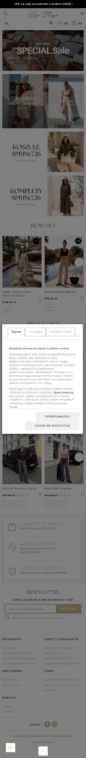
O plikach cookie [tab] (60, 331)
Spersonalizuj (57, 416)
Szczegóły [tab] (35, 331)
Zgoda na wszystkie (52, 425)
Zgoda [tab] (16, 331)
